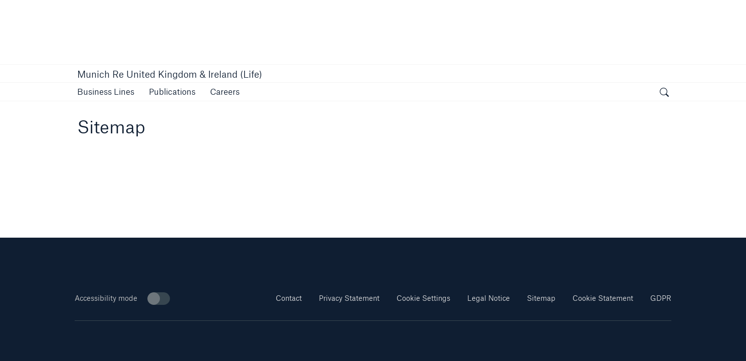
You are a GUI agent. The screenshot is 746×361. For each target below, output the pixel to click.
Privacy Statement (349, 298)
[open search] (664, 93)
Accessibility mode (122, 298)
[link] (172, 91)
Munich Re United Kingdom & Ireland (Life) (169, 74)
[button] (105, 91)
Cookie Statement (603, 298)
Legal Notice (488, 298)
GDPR (660, 298)
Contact (289, 298)
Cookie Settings (423, 298)
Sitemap (541, 298)
